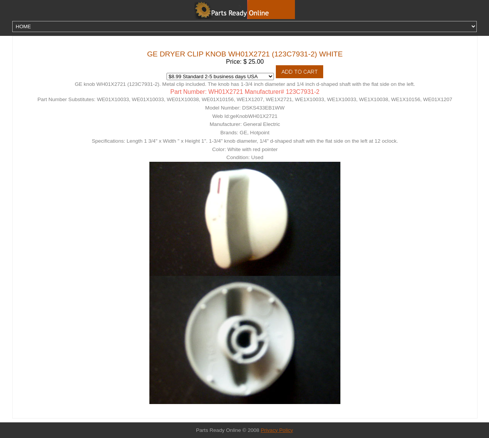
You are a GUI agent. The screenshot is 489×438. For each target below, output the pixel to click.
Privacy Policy (277, 430)
